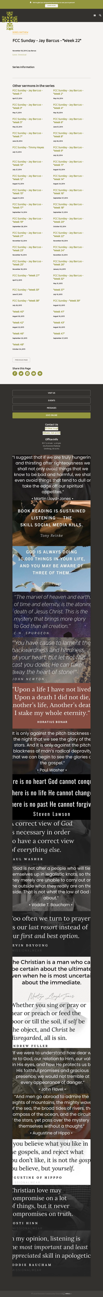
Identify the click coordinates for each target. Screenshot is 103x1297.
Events (51, 400)
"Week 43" (58, 323)
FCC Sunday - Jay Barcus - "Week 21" (27, 234)
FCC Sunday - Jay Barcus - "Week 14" (68, 177)
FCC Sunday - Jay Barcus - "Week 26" (68, 263)
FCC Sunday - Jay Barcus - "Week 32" (68, 277)
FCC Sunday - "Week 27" (26, 275)
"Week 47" (59, 333)
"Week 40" (18, 312)
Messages (51, 407)
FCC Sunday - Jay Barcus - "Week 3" (27, 106)
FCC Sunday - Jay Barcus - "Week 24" (68, 248)
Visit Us (51, 392)
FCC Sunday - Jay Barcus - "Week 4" (68, 106)
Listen (14, 54)
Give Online (51, 415)
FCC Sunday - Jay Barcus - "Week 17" (27, 206)
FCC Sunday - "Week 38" (25, 301)
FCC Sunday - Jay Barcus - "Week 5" (27, 120)
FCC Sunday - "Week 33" (25, 290)
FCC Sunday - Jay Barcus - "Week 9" (68, 149)
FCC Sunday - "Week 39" (66, 301)
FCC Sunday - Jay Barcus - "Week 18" (68, 206)
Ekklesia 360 (67, 1294)
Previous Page (21, 360)
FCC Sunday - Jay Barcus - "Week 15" (27, 191)
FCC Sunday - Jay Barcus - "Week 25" (27, 263)
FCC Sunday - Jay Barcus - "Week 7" (27, 134)
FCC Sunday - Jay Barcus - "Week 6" (68, 120)
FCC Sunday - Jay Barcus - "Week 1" (27, 92)
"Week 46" (18, 333)
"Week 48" (18, 344)
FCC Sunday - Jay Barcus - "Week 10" (27, 163)
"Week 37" (58, 290)
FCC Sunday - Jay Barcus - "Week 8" (68, 134)
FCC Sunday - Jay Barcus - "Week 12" (27, 177)
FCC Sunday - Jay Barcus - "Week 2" (68, 92)
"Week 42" (18, 323)
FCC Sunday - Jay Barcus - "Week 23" (27, 248)
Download (22, 54)
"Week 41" (58, 312)
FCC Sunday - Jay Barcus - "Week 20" (68, 220)
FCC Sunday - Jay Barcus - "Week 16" (68, 191)
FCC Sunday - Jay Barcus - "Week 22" (68, 234)
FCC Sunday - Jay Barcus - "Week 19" (27, 220)
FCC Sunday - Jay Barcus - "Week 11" (68, 163)
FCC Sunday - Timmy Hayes (28, 147)
